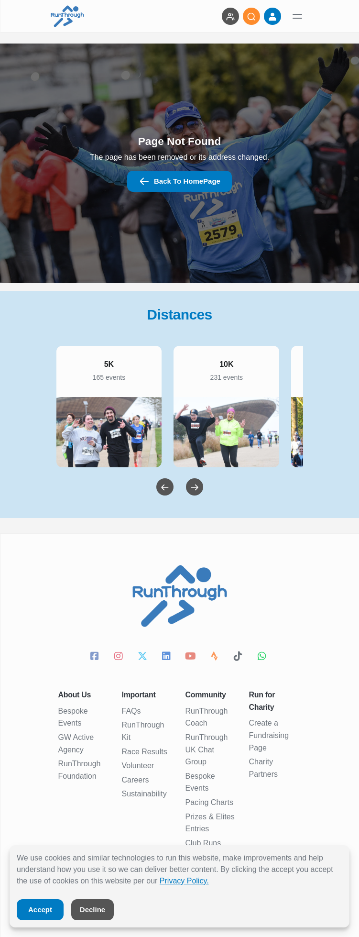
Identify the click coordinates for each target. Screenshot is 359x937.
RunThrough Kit (143, 731)
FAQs (131, 711)
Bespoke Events (73, 717)
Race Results (144, 752)
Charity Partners (263, 768)
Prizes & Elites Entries (210, 823)
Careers (135, 780)
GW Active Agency (76, 743)
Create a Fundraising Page (269, 735)
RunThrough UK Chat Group (206, 749)
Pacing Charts (209, 802)
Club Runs (203, 843)
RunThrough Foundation (79, 770)
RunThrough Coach (206, 717)
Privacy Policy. (184, 881)
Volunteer (138, 765)
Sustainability (144, 794)
